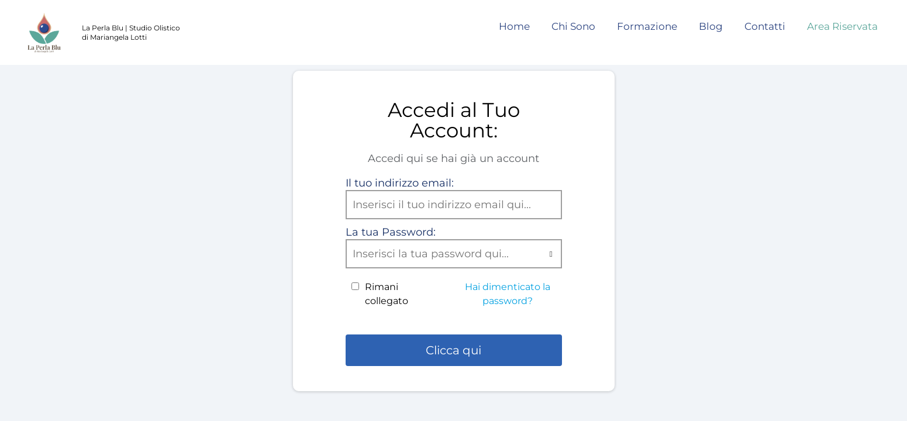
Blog (711, 26)
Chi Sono (573, 26)
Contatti (764, 26)
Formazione (647, 26)
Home (514, 26)
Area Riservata (842, 26)
